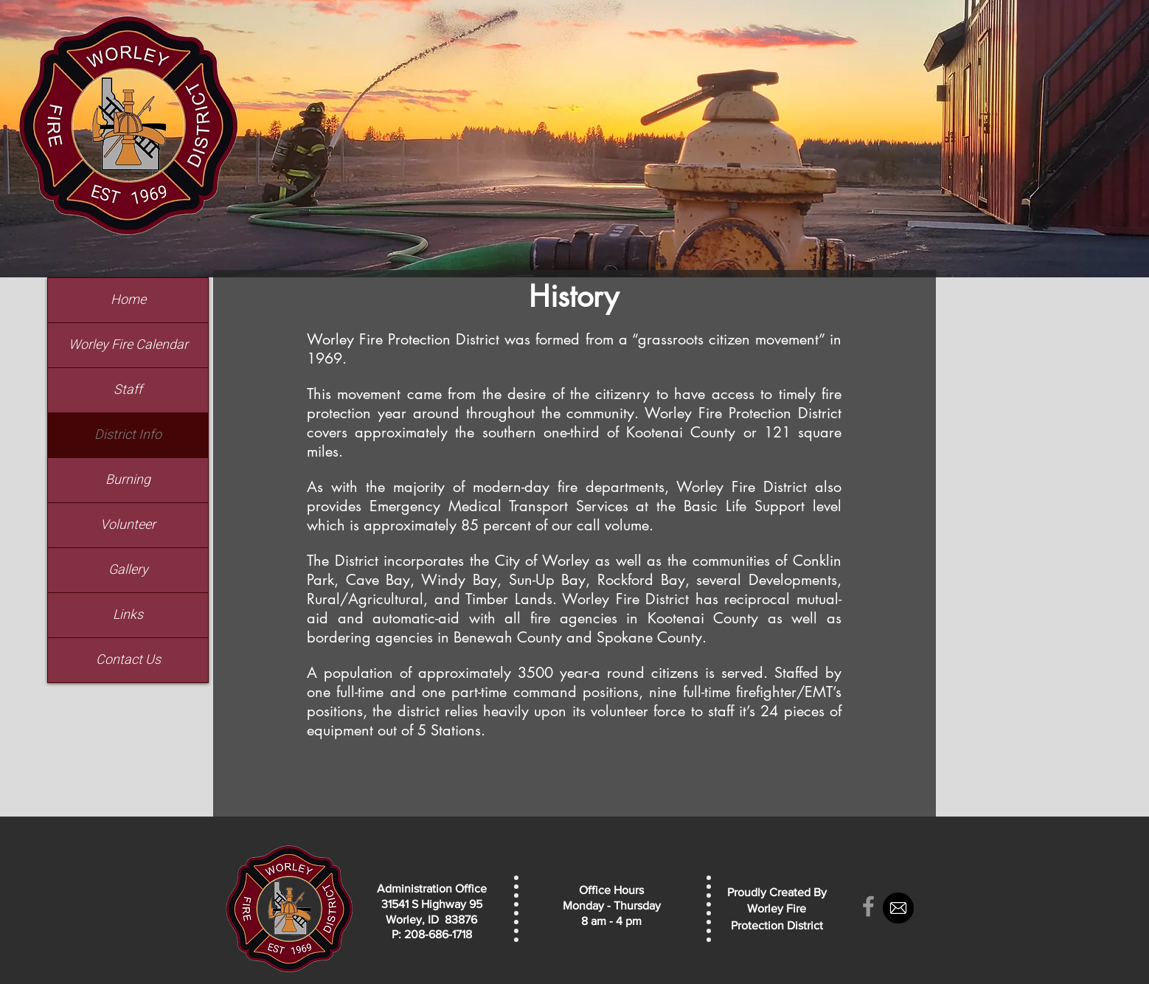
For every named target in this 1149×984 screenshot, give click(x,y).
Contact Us (128, 660)
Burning (127, 480)
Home (128, 300)
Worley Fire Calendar (128, 345)
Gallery (128, 570)
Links (128, 615)
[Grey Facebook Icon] (868, 906)
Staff (128, 390)
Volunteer (128, 525)
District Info (128, 435)
